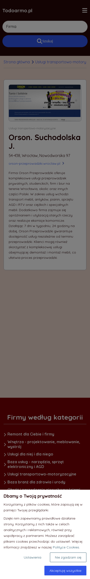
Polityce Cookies (66, 547)
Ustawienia (32, 557)
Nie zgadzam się (68, 557)
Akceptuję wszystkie (65, 570)
